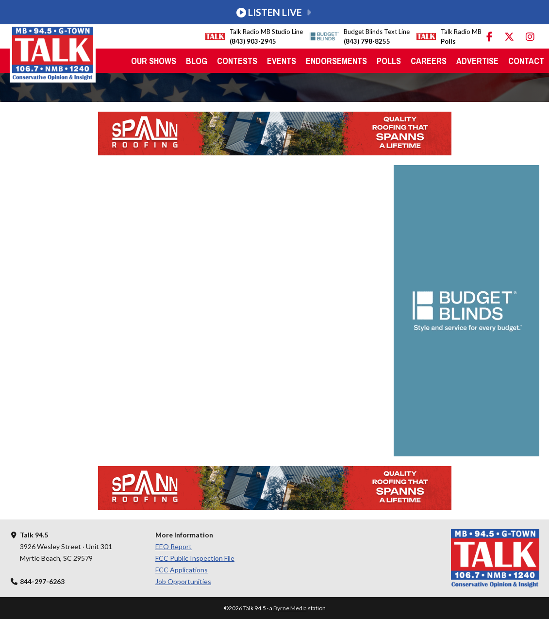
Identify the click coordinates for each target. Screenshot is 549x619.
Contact (526, 61)
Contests (237, 61)
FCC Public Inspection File (194, 558)
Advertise (477, 61)
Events (281, 61)
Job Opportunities (183, 581)
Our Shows (153, 61)
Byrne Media (290, 608)
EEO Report (173, 546)
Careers (429, 61)
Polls (389, 61)
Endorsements (336, 61)
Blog (196, 61)
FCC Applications (181, 570)
